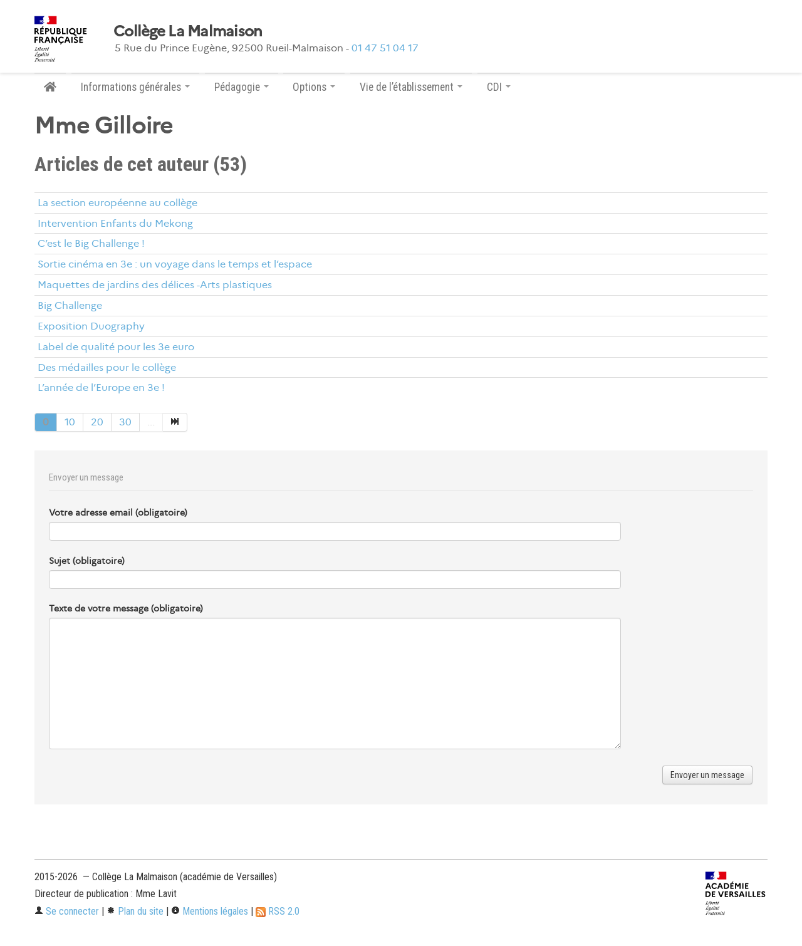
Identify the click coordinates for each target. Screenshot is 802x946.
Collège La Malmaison (188, 31)
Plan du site (135, 911)
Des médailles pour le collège (107, 367)
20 (97, 422)
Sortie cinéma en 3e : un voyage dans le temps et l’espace (175, 264)
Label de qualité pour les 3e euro (116, 347)
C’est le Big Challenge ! (91, 243)
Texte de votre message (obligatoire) (126, 608)
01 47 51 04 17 (385, 48)
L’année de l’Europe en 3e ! (101, 387)
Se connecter (66, 911)
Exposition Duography (91, 326)
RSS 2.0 (277, 911)
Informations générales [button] (135, 87)
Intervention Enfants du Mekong (115, 223)
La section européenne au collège (117, 203)
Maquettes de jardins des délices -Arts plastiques (155, 285)
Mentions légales (209, 911)
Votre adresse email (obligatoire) (118, 512)
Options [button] (314, 87)
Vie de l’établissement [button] (411, 87)
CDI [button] (499, 87)
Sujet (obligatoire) (87, 560)
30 (125, 422)
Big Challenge (70, 305)
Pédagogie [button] (241, 87)
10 (70, 422)
